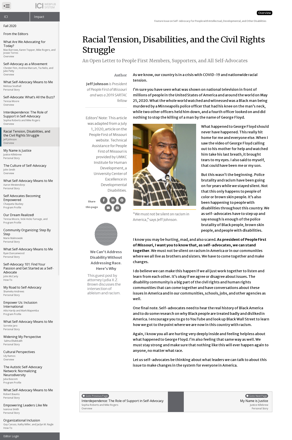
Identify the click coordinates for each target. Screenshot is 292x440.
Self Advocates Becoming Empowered (29, 143)
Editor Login (11, 436)
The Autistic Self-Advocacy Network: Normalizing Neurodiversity (29, 316)
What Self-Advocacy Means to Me (29, 27)
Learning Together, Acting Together (29, 383)
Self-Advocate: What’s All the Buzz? (29, 42)
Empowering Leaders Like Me (29, 350)
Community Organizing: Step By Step (29, 177)
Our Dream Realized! (29, 160)
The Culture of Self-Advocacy (29, 111)
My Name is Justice (29, 96)
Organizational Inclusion (29, 366)
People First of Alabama (29, 430)
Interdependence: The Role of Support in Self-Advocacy (29, 59)
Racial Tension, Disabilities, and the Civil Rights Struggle (29, 79)
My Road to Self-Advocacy (29, 233)
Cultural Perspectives (29, 297)
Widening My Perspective (29, 282)
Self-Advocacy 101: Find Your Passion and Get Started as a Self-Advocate (29, 213)
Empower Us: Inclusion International (29, 250)
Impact (39, 17)
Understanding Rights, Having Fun (29, 400)
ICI (6, 17)
